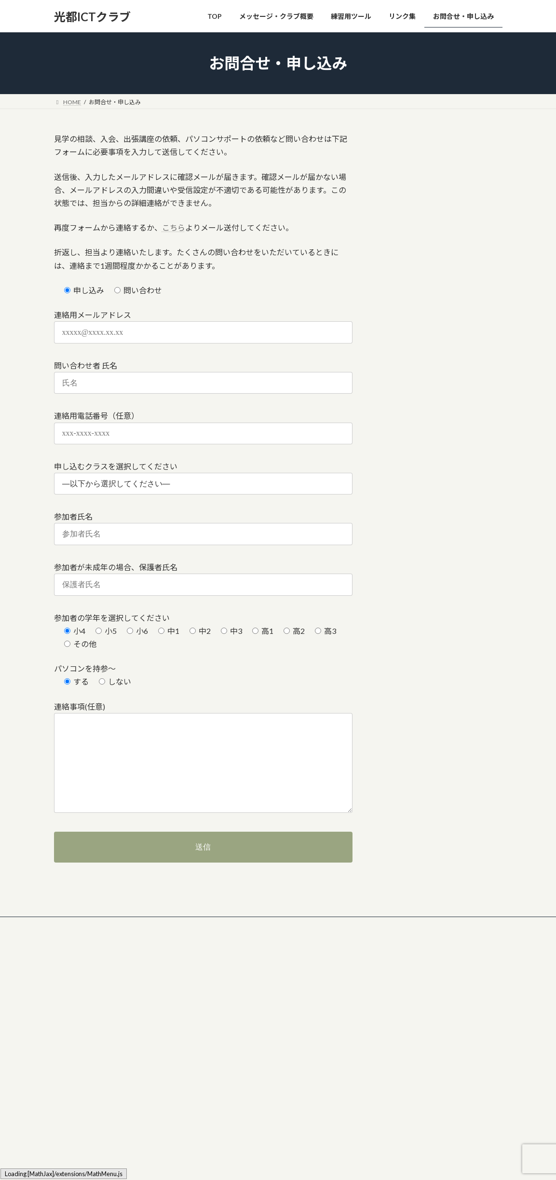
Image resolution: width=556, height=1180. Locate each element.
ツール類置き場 (125, 925)
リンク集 (74, 925)
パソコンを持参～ (85, 668)
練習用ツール (231, 1048)
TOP (219, 980)
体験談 (228, 1031)
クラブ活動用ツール (190, 925)
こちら (173, 227)
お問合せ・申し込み (261, 925)
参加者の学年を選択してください (112, 617)
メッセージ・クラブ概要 (245, 997)
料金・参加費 (236, 1014)
